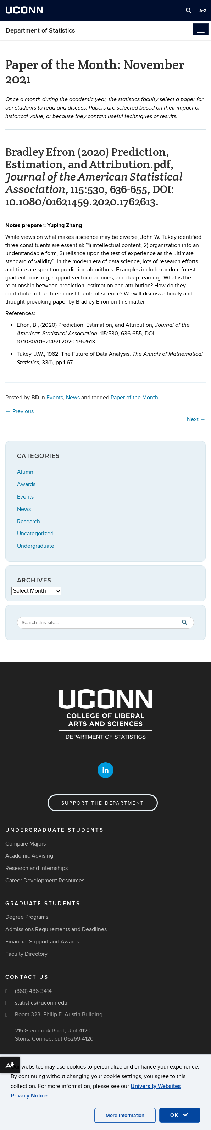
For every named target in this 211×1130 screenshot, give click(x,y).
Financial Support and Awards (42, 942)
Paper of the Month (134, 397)
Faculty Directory (26, 954)
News (73, 397)
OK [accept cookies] (179, 1115)
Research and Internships (36, 868)
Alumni (26, 472)
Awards (26, 484)
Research (28, 521)
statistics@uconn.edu (41, 1003)
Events (54, 397)
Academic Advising (29, 856)
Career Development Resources (44, 880)
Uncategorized (35, 533)
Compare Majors (25, 843)
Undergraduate (35, 545)
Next (196, 419)
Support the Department (102, 803)
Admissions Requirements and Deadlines (56, 929)
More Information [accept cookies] (125, 1115)
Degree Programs (26, 917)
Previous (19, 411)
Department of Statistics (40, 30)
